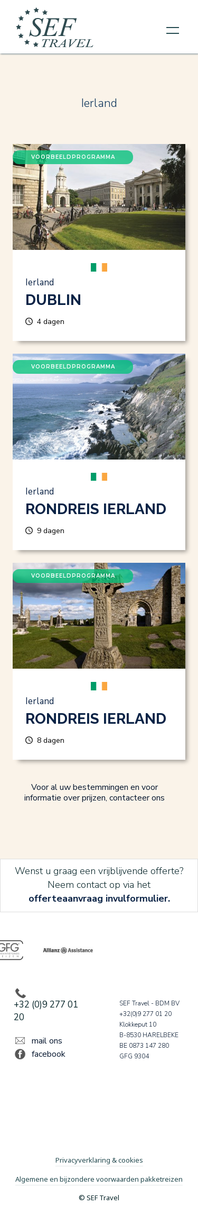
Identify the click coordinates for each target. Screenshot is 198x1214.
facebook (48, 1054)
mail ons (47, 1041)
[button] (172, 29)
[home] (55, 29)
